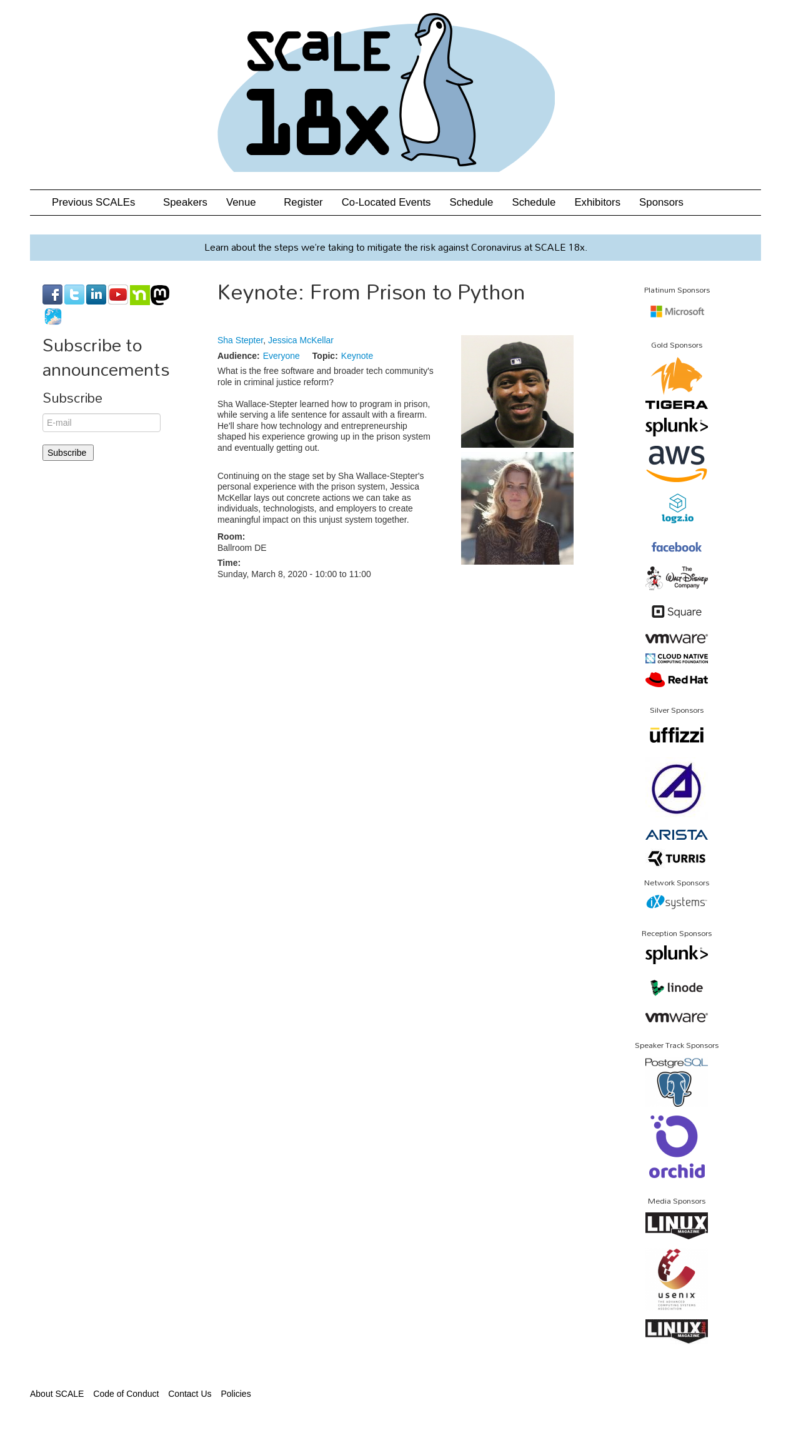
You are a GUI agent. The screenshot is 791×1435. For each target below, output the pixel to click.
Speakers (185, 202)
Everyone (281, 356)
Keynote (357, 356)
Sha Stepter (240, 340)
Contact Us (189, 1394)
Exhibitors (597, 202)
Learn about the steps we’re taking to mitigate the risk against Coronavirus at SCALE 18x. (395, 247)
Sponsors (661, 202)
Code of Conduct (126, 1394)
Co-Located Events (386, 202)
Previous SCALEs (98, 202)
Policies (236, 1394)
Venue (245, 202)
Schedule (471, 202)
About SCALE (57, 1394)
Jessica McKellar (301, 340)
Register (303, 202)
